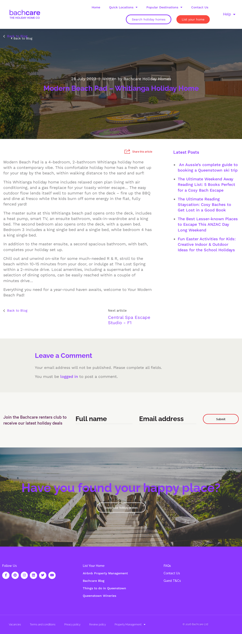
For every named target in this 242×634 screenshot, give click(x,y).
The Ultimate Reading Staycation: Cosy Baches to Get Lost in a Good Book (204, 204)
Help (229, 14)
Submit (220, 419)
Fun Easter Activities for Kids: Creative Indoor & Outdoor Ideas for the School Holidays (207, 244)
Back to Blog (15, 36)
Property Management (130, 624)
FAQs (167, 565)
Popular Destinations (164, 7)
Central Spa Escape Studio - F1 (129, 320)
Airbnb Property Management (105, 573)
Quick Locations (123, 7)
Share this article (138, 151)
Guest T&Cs (172, 580)
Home (96, 7)
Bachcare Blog (93, 580)
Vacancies (15, 624)
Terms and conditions (42, 624)
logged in (69, 376)
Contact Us (199, 7)
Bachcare (197, 624)
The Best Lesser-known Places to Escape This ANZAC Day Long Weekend (208, 224)
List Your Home (93, 565)
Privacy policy (72, 624)
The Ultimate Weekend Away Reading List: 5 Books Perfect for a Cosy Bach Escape (206, 184)
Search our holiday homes (121, 507)
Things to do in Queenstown (104, 588)
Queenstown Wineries (99, 595)
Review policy (97, 624)
